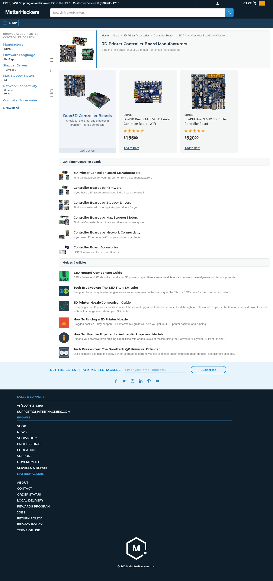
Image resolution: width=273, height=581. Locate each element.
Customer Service (84, 3)
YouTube (157, 381)
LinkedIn (140, 381)
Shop (21, 426)
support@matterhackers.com (43, 412)
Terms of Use (28, 530)
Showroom (27, 438)
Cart (254, 3)
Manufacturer (14, 44)
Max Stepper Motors (19, 76)
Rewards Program (33, 506)
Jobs (21, 512)
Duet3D (8, 48)
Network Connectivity (20, 86)
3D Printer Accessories (136, 35)
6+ (5, 80)
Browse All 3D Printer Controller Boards (20, 35)
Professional (29, 444)
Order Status (29, 494)
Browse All (11, 108)
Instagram (132, 381)
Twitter (124, 381)
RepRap (9, 59)
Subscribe (208, 370)
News (22, 432)
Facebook (115, 381)
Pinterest (149, 381)
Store (116, 35)
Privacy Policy (29, 524)
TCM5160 (10, 69)
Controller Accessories (20, 100)
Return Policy (29, 518)
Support (24, 456)
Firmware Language (19, 55)
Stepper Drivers (15, 65)
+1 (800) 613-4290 (108, 3)
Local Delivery (30, 500)
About (22, 482)
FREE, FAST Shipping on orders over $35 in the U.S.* (36, 3)
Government (28, 462)
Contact (24, 488)
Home (105, 35)
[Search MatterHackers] (229, 12)
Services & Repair (32, 468)
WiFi (7, 94)
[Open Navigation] (10, 23)
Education (26, 450)
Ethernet (9, 90)
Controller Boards (164, 35)
